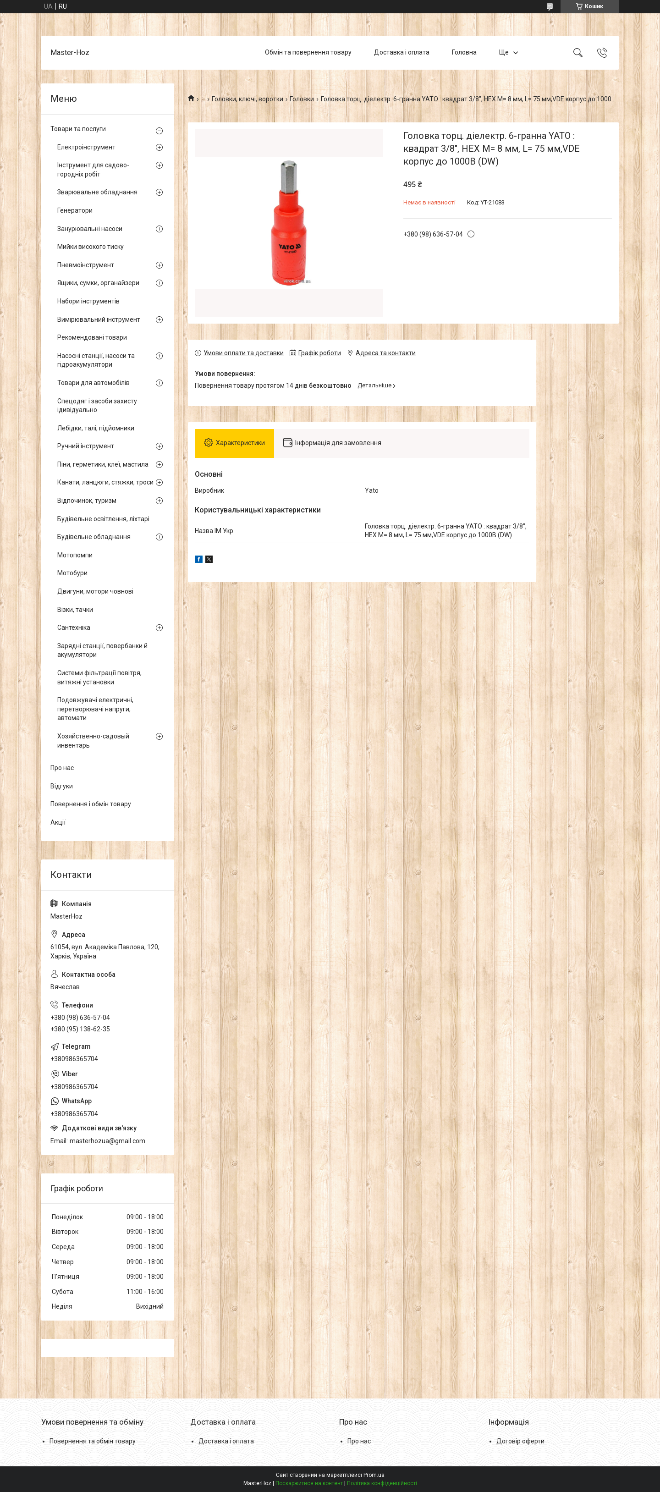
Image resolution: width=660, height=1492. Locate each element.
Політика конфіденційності (382, 1483)
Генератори (75, 210)
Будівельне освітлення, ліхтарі (103, 519)
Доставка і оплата (401, 52)
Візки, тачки (75, 609)
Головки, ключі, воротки (247, 99)
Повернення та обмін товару (93, 1441)
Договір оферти (520, 1441)
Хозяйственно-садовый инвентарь (93, 740)
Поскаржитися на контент (309, 1483)
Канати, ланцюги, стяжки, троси (105, 482)
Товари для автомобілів (93, 382)
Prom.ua (374, 1475)
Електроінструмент (86, 147)
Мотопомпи (75, 555)
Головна (464, 52)
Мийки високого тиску (90, 246)
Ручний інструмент (85, 446)
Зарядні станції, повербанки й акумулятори (102, 650)
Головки (302, 99)
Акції (58, 822)
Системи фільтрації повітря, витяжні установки (99, 677)
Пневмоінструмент (85, 265)
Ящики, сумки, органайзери (98, 282)
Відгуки (61, 786)
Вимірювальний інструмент (98, 319)
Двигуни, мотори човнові (95, 591)
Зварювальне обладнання (97, 192)
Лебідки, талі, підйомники (95, 428)
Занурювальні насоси (89, 228)
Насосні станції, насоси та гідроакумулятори (96, 360)
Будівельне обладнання (94, 536)
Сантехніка (73, 627)
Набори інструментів (88, 301)
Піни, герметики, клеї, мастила (102, 464)
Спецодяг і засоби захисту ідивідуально (97, 405)
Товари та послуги (78, 128)
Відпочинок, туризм (86, 500)
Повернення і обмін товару (90, 804)
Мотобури (72, 573)
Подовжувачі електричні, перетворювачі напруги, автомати (95, 708)
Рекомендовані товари (92, 337)
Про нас (62, 767)
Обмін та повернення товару (308, 52)
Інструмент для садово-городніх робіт (93, 169)
